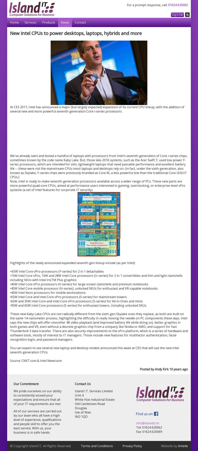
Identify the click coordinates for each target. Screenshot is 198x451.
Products (48, 22)
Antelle (183, 446)
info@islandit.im (147, 423)
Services (30, 22)
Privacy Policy (132, 446)
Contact (80, 22)
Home (14, 22)
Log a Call (177, 15)
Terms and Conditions (97, 446)
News (65, 22)
